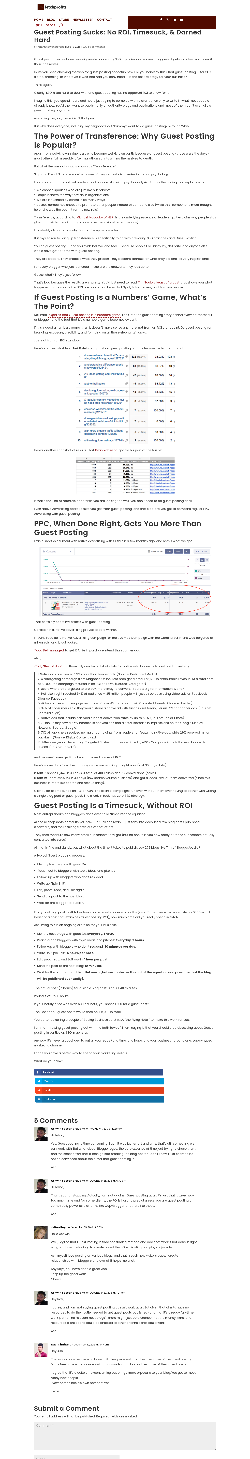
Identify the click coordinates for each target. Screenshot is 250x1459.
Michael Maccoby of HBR (95, 228)
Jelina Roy (58, 1211)
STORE (64, 20)
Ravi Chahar (60, 1328)
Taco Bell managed (49, 661)
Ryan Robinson (106, 461)
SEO (85, 57)
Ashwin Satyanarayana (51, 57)
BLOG (51, 20)
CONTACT (104, 20)
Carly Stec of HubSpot (51, 677)
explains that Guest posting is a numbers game (85, 325)
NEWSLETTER (83, 20)
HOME (38, 20)
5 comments (97, 57)
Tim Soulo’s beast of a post (158, 293)
